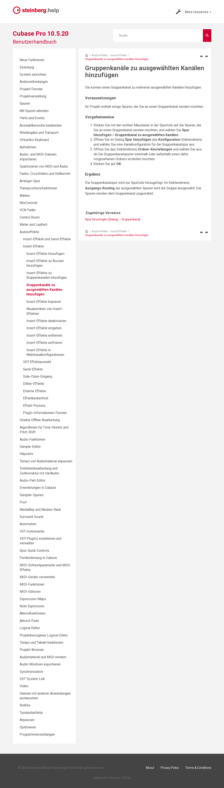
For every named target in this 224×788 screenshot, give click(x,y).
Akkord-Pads (29, 621)
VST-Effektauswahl (37, 362)
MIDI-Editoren (30, 592)
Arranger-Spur (30, 181)
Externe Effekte (34, 391)
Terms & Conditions (198, 767)
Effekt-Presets (34, 406)
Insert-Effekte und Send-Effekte (47, 239)
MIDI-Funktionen (32, 584)
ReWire (25, 705)
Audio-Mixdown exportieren (40, 664)
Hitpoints (26, 454)
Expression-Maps (33, 599)
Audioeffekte (99, 55)
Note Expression (32, 606)
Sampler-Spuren (31, 495)
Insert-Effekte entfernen (44, 335)
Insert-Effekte (119, 55)
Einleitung (27, 67)
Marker (25, 196)
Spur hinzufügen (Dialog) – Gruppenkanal (112, 219)
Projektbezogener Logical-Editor (44, 635)
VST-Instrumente (32, 531)
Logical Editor (30, 628)
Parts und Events (32, 118)
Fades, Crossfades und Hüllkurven (45, 174)
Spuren (25, 103)
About (150, 767)
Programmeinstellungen (37, 734)
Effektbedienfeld (35, 398)
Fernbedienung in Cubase (38, 558)
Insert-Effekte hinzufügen (45, 254)
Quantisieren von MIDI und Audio (44, 166)
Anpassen (27, 720)
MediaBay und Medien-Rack (40, 510)
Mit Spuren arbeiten (34, 111)
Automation (28, 524)
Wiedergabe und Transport (39, 133)
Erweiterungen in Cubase (38, 488)
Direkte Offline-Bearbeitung (40, 420)
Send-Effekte (33, 369)
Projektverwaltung (33, 96)
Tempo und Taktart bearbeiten (41, 643)
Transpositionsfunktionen (38, 188)
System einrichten (33, 74)
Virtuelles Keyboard (34, 140)
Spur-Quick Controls (34, 551)
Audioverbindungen (34, 82)
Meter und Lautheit (33, 225)
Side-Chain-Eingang (37, 376)
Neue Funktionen (32, 60)
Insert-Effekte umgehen (44, 328)
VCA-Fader (28, 210)
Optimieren (28, 727)
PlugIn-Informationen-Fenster (45, 413)
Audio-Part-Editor (32, 480)
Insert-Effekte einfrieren (44, 343)
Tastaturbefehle (31, 713)
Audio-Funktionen (32, 439)
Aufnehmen (28, 147)
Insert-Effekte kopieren (43, 302)
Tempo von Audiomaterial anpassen (46, 461)
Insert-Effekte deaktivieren (46, 321)
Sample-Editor (30, 447)
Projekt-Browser (32, 650)
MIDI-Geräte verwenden (37, 577)
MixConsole (28, 203)
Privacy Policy (170, 767)
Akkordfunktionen (32, 613)
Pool (23, 502)
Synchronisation (31, 672)
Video (24, 686)
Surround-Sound (31, 517)
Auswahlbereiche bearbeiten (41, 125)
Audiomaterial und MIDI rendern (43, 657)
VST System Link (32, 679)
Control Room (30, 217)
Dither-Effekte (33, 384)
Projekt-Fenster (31, 89)
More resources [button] (193, 11)
